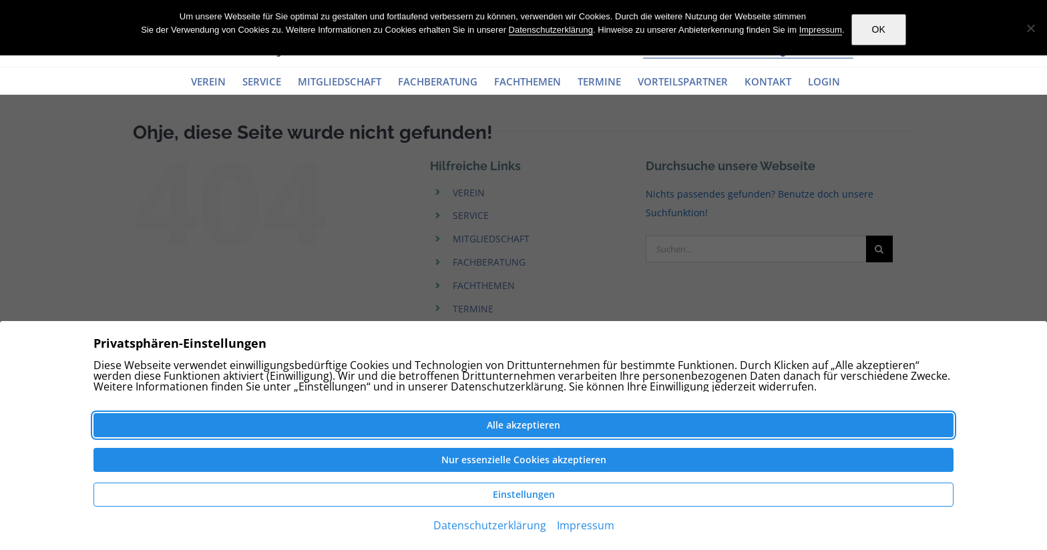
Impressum (820, 30)
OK (878, 29)
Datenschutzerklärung (551, 30)
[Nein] (1030, 28)
